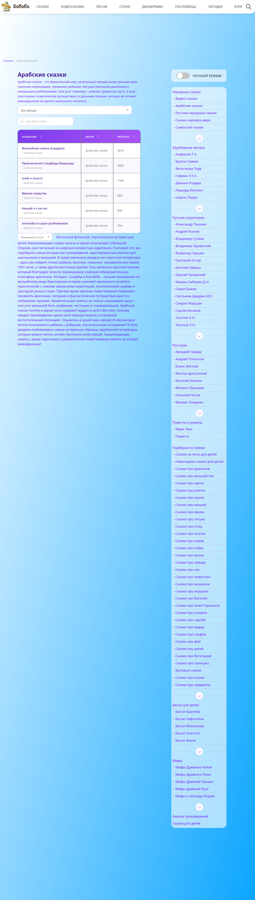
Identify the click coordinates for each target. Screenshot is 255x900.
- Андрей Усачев (195, 238)
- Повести (190, 447)
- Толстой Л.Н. (194, 336)
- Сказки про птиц (197, 551)
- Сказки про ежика (198, 536)
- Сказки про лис (196, 594)
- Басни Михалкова (198, 755)
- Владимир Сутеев (198, 245)
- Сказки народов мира (201, 127)
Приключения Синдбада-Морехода (48, 152)
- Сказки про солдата (199, 641)
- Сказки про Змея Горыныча (197, 632)
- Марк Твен (192, 440)
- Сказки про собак (197, 572)
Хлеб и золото (32, 167)
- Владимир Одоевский (201, 253)
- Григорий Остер (196, 267)
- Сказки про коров (198, 565)
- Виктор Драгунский (199, 385)
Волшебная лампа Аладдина (43, 137)
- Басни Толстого (196, 762)
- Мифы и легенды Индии (197, 831)
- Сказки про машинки (200, 608)
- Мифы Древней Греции (196, 812)
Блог (235, 7)
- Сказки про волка (198, 579)
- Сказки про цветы (198, 507)
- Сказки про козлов (198, 558)
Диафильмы (150, 7)
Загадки (213, 7)
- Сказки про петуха (198, 543)
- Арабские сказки (197, 108)
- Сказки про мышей (199, 529)
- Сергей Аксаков (196, 322)
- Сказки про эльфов (199, 663)
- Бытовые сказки (196, 699)
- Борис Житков (195, 378)
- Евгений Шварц (196, 274)
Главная (8, 60)
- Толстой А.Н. (193, 329)
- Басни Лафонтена (198, 747)
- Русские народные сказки (198, 118)
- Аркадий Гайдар (196, 363)
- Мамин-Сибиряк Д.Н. (200, 289)
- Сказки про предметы (201, 713)
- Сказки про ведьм (198, 656)
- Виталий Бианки (197, 392)
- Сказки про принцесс (200, 692)
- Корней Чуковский (198, 282)
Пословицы (183, 7)
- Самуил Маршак (197, 315)
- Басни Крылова (196, 740)
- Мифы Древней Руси (200, 822)
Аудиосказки (71, 7)
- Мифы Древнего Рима (201, 803)
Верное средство (34, 182)
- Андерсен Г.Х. (194, 161)
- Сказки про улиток (198, 515)
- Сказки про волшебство (192, 498)
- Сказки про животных (201, 601)
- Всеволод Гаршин (198, 260)
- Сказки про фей (196, 670)
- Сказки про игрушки (200, 615)
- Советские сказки (197, 134)
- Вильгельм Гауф (196, 175)
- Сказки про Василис (200, 623)
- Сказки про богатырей (201, 685)
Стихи (123, 7)
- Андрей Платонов (198, 370)
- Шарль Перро (195, 204)
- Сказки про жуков (198, 522)
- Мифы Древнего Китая (202, 796)
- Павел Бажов (194, 296)
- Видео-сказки (194, 101)
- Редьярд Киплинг (197, 197)
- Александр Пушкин (199, 231)
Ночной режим (207, 75)
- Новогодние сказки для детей (199, 479)
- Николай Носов (196, 406)
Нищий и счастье (34, 197)
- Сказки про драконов (201, 489)
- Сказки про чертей (198, 649)
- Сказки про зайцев (198, 587)
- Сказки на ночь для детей (199, 468)
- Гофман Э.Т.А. (194, 183)
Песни (100, 7)
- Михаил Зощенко (197, 413)
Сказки (42, 7)
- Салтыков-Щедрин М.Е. (198, 305)
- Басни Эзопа (193, 769)
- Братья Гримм (195, 168)
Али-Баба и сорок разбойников (45, 212)
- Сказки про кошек (198, 706)
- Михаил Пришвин (198, 399)
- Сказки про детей (197, 677)
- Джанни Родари (196, 190)
